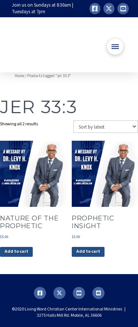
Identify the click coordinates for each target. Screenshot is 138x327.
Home (19, 76)
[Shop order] (105, 126)
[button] (115, 47)
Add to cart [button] (16, 251)
